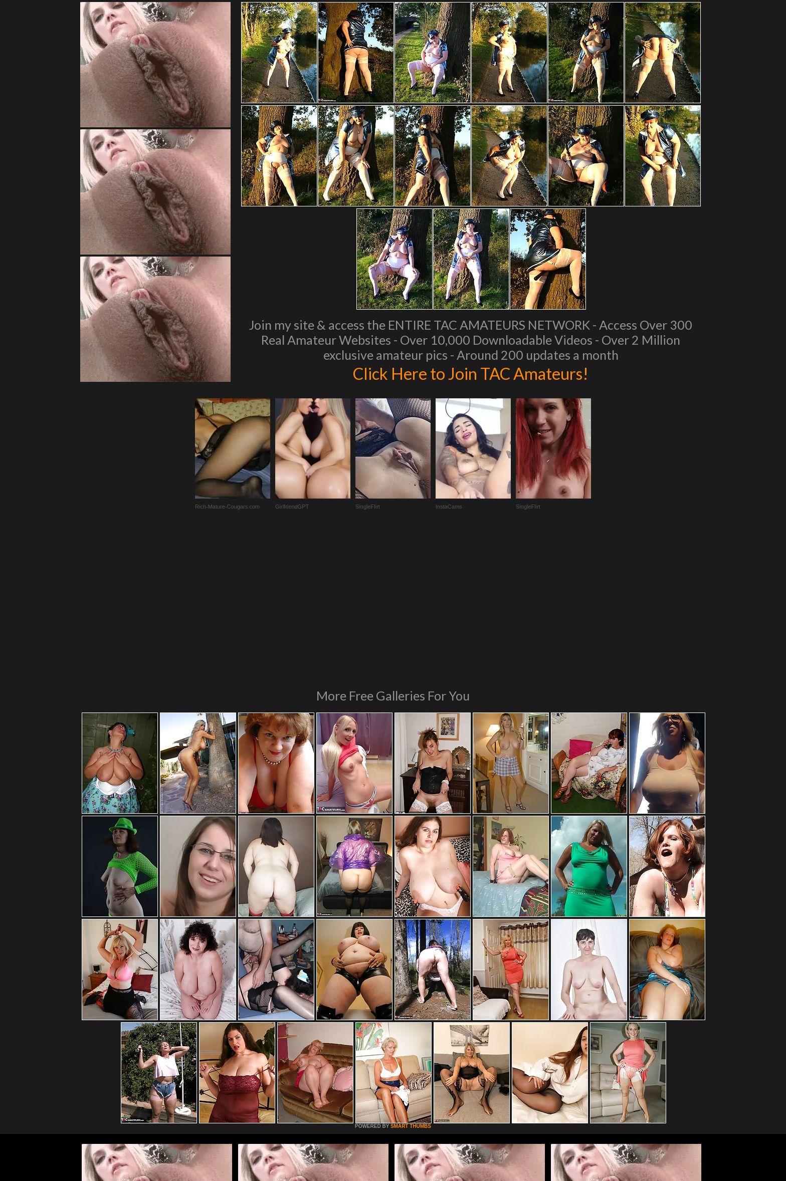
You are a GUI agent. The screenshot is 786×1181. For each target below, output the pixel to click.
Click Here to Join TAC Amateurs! (471, 372)
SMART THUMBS (410, 989)
